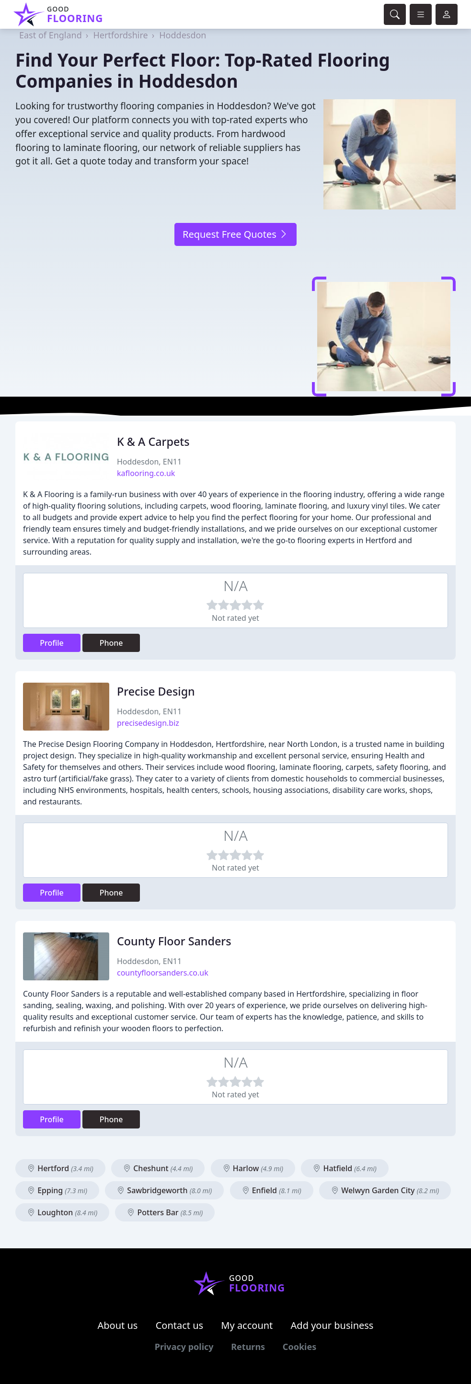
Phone (111, 643)
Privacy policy (184, 1346)
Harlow (253, 1168)
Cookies (299, 1346)
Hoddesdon (182, 35)
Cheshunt (158, 1168)
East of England (50, 35)
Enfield (271, 1190)
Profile (52, 643)
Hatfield (345, 1168)
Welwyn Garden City (385, 1190)
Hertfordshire (120, 35)
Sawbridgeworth (164, 1190)
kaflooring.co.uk (146, 473)
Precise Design (156, 691)
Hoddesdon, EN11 (149, 461)
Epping (57, 1190)
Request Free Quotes (235, 234)
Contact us (180, 1325)
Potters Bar (165, 1212)
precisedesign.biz (148, 723)
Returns (248, 1346)
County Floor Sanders (174, 941)
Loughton (62, 1212)
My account (247, 1325)
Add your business (332, 1325)
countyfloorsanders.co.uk (162, 972)
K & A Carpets (153, 441)
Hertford (60, 1168)
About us (118, 1325)
